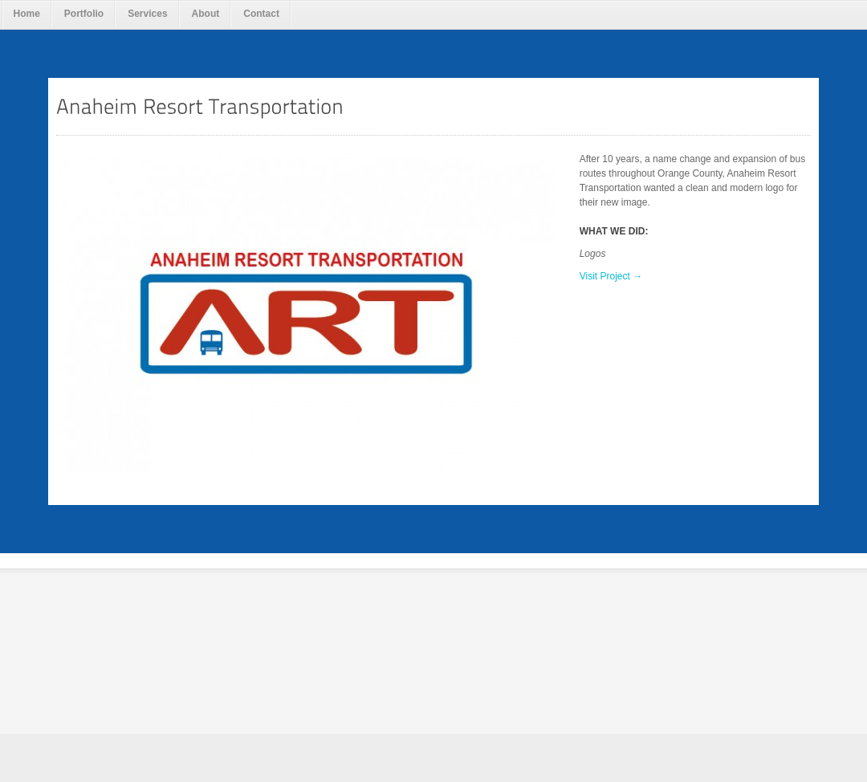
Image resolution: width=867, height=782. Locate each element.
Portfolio (84, 13)
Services (147, 13)
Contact (261, 13)
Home (27, 13)
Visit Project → (611, 276)
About (206, 13)
